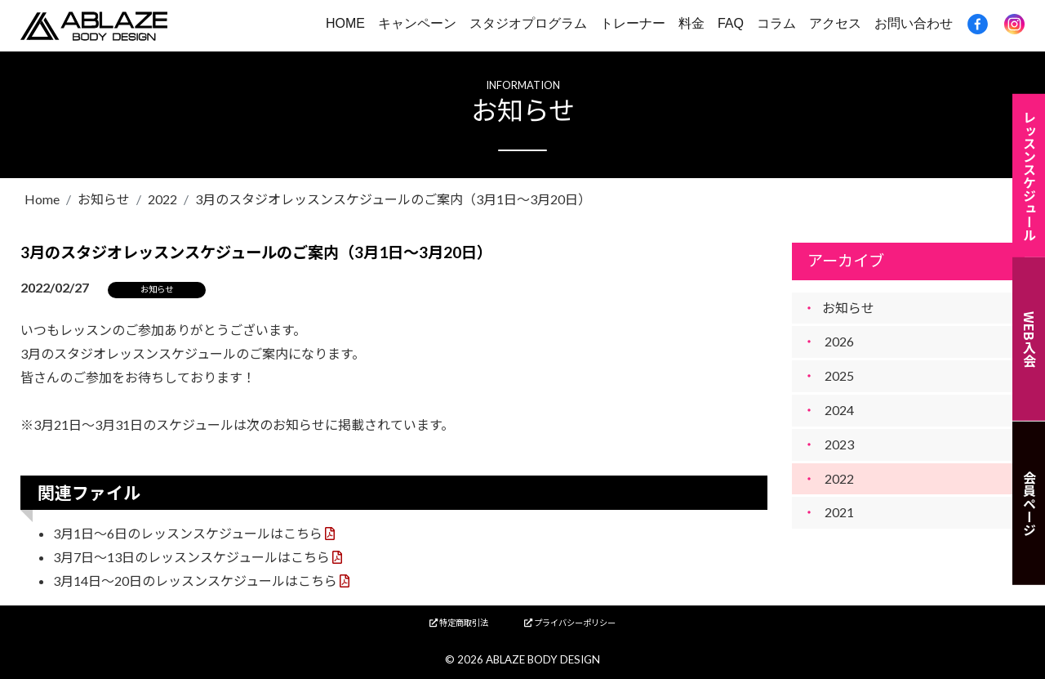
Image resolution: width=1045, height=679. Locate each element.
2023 (839, 444)
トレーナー (632, 23)
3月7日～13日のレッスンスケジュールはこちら (191, 557)
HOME (345, 23)
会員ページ (1029, 503)
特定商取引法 (458, 623)
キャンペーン (417, 23)
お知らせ (104, 199)
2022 (162, 199)
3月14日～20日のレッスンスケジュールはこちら (195, 580)
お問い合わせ (913, 23)
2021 (839, 512)
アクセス (835, 23)
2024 (839, 410)
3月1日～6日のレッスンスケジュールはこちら (187, 533)
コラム (776, 23)
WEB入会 (1029, 339)
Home (42, 199)
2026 (839, 341)
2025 (839, 375)
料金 (691, 23)
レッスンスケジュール (1029, 174)
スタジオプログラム (528, 23)
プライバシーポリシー (570, 623)
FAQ (731, 23)
